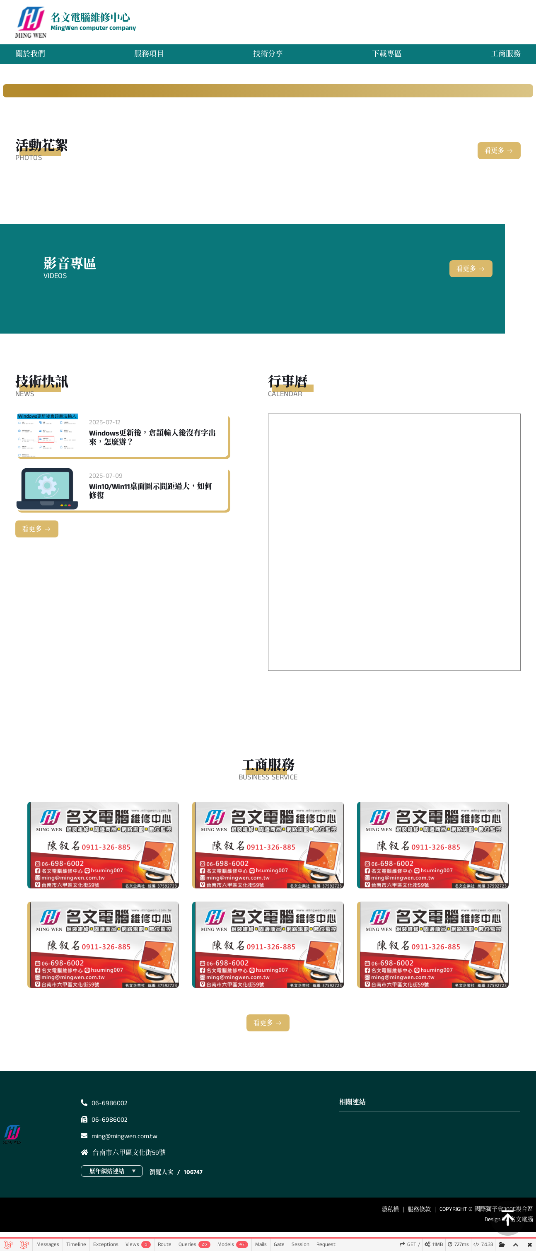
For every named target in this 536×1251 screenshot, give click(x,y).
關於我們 (32, 58)
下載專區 (385, 58)
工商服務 (503, 58)
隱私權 (390, 1217)
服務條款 (419, 1217)
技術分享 (267, 58)
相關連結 (352, 1110)
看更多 (494, 158)
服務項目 (150, 58)
